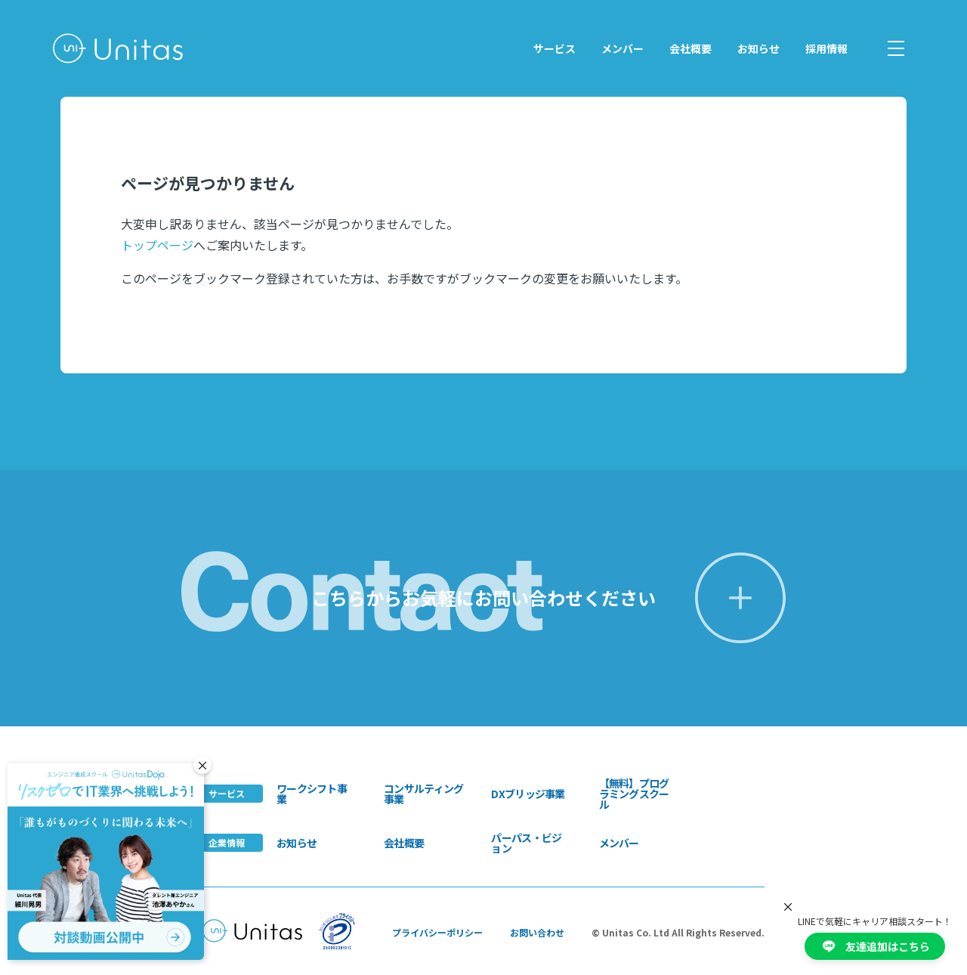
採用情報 (826, 48)
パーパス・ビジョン (526, 843)
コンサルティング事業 (423, 793)
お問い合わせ (537, 932)
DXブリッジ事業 (527, 793)
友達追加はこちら (875, 946)
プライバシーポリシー (437, 932)
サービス (554, 48)
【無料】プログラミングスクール (634, 793)
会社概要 (690, 48)
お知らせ (758, 48)
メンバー (622, 48)
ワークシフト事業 (312, 793)
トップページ (157, 245)
